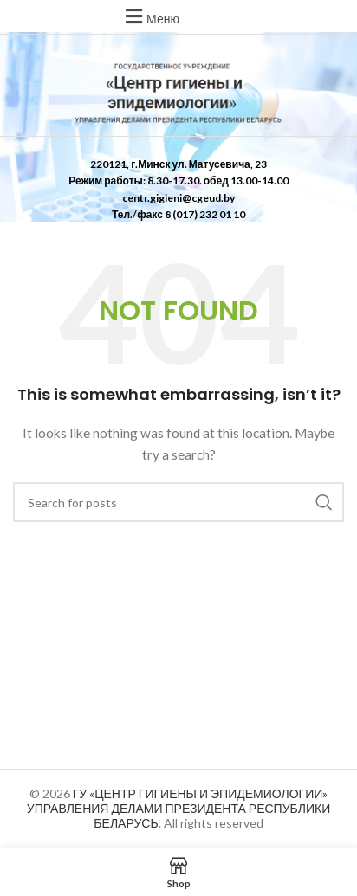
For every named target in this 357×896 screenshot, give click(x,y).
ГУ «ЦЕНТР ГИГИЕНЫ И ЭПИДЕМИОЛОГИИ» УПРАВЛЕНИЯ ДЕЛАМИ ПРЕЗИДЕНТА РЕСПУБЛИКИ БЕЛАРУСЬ (178, 808)
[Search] (178, 502)
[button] (150, 16)
